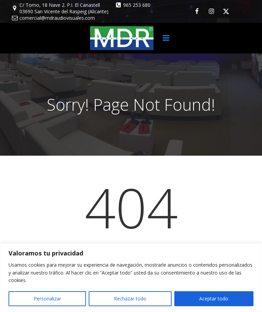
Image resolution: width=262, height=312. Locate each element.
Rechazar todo (130, 298)
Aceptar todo (213, 298)
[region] (131, 277)
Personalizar (47, 298)
